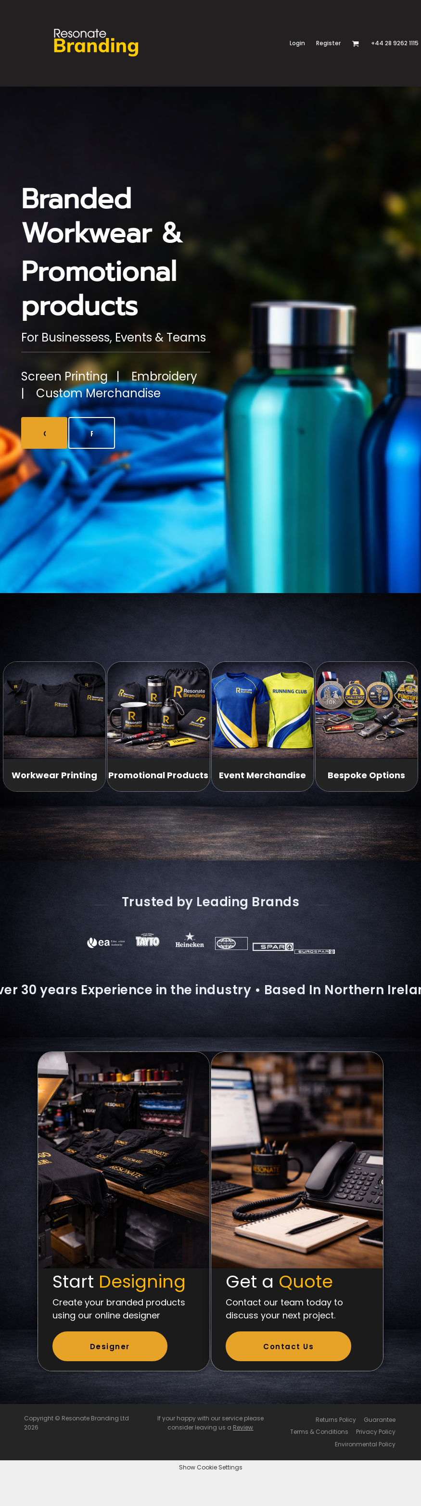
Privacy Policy (375, 1432)
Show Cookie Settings (210, 1467)
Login (297, 43)
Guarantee (379, 1420)
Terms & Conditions (319, 1432)
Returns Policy (336, 1420)
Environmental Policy (365, 1444)
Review (243, 1427)
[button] (355, 43)
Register (328, 43)
